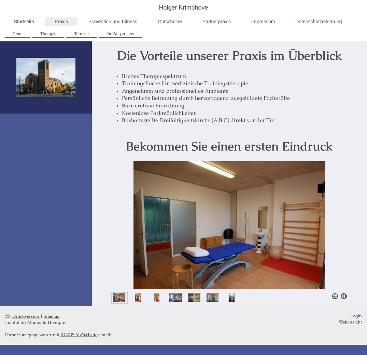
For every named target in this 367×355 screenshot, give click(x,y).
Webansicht (350, 322)
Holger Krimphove (183, 7)
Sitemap (52, 316)
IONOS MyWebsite (78, 335)
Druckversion (22, 316)
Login (356, 316)
